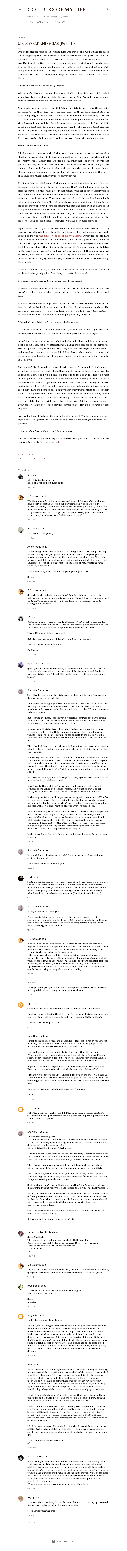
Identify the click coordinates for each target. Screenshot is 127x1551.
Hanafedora (33, 528)
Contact (60, 22)
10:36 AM (31, 1448)
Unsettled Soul (35, 1036)
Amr (29, 475)
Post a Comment (27, 1522)
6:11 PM (30, 841)
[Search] (107, 9)
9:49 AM (31, 581)
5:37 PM (31, 1488)
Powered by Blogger (63, 1541)
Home (31, 22)
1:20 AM (31, 1256)
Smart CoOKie (35, 1456)
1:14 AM (30, 995)
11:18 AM (31, 1356)
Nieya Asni (33, 1315)
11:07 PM (31, 974)
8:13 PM (31, 898)
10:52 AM (31, 655)
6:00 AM (31, 1306)
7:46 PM (31, 1277)
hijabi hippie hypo (36, 663)
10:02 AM (31, 608)
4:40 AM (31, 538)
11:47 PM (31, 487)
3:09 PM (31, 681)
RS (29, 617)
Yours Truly (45, 22)
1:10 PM (30, 1515)
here (60, 442)
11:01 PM (31, 930)
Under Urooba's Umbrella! (41, 1232)
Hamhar (31, 1108)
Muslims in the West (39, 459)
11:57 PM (31, 519)
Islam (27, 459)
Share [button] (20, 454)
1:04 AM (31, 1123)
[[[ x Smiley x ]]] (35, 1003)
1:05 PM (31, 1099)
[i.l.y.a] (30, 1497)
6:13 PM (30, 868)
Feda (30, 877)
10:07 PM (31, 1223)
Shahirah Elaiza (35, 690)
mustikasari (34, 1285)
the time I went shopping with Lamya (60, 235)
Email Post (31, 454)
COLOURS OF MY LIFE (56, 9)
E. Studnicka (34, 496)
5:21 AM (30, 1027)
